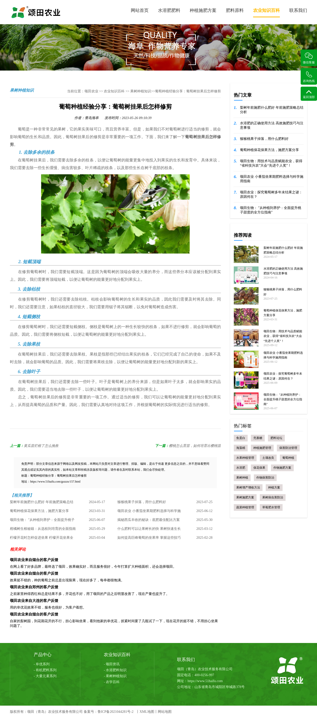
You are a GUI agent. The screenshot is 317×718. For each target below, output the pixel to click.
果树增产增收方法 (248, 487)
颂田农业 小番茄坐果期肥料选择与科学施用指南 (149, 512)
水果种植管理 (245, 458)
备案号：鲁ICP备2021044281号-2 (108, 712)
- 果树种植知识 (115, 676)
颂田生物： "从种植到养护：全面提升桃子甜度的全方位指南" (42, 521)
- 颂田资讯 (112, 664)
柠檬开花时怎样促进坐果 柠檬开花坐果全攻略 (41, 539)
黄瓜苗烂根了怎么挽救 (41, 446)
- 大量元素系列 (45, 676)
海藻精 (240, 448)
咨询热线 (309, 77)
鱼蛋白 (240, 438)
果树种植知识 (140, 91)
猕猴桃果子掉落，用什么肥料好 (141, 502)
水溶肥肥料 (169, 10)
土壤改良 (268, 458)
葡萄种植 (288, 458)
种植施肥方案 (203, 10)
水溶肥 (240, 467)
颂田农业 (91, 91)
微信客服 (309, 58)
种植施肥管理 (262, 448)
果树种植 (242, 477)
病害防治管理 (288, 448)
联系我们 (298, 10)
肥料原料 (235, 10)
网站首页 (140, 10)
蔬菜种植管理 (245, 507)
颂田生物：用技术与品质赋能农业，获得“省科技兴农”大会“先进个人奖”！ (271, 163)
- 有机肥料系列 (45, 670)
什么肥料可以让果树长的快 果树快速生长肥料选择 (149, 530)
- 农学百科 (112, 682)
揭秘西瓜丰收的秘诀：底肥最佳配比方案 (148, 520)
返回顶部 (309, 94)
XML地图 (146, 712)
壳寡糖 (257, 438)
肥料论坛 (276, 438)
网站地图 (165, 712)
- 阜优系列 (42, 664)
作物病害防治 (265, 477)
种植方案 (274, 487)
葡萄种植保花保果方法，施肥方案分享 (39, 511)
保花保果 (259, 467)
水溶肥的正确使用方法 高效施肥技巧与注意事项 (271, 125)
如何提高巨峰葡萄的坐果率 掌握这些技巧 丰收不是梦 (149, 539)
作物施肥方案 (282, 467)
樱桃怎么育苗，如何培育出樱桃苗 (195, 446)
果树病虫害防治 (272, 497)
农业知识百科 (266, 12)
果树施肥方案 (245, 497)
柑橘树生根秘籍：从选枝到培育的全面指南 (43, 529)
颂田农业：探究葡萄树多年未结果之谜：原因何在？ (271, 194)
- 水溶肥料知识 (115, 670)
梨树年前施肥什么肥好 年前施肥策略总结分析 (41, 503)
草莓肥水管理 (271, 507)
